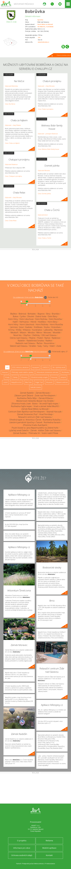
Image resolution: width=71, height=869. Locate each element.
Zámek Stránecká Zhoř (27, 414)
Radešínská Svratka (35, 340)
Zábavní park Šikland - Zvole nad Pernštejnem (34, 395)
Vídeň (52, 346)
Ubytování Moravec (44, 170)
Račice (47, 338)
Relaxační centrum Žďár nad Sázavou (35, 417)
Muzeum (49, 382)
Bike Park (28, 382)
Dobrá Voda (41, 316)
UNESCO (46, 367)
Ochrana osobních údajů (21, 855)
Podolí (40, 338)
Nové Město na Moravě (45, 24)
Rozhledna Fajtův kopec (21, 406)
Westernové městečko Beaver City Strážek (35, 401)
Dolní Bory (52, 316)
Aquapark (35, 367)
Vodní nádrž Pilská (50, 433)
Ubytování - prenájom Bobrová (48, 134)
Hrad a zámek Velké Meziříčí (46, 406)
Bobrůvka (35, 11)
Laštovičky (48, 329)
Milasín (23, 332)
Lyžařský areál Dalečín (19, 430)
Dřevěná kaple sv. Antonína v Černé (25, 419)
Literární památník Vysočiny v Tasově (25, 422)
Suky (40, 346)
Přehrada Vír (34, 433)
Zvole (58, 346)
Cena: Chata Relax (10, 221)
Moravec (47, 332)
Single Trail (39, 382)
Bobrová (22, 313)
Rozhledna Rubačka (51, 419)
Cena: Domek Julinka (44, 194)
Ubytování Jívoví (43, 215)
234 (39, 37)
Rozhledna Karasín (52, 422)
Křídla (18, 329)
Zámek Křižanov (46, 398)
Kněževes (38, 327)
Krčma (11, 329)
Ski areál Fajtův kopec (48, 403)
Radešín (21, 340)
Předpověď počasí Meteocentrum (33, 864)
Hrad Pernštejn (46, 414)
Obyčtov (26, 335)
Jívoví (21, 327)
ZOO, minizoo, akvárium (20, 367)
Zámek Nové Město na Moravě (34, 409)
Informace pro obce (21, 848)
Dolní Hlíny (13, 319)
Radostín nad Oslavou (25, 343)
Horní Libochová (27, 324)
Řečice (39, 343)
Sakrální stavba (35, 387)
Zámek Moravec (43, 392)
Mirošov (31, 332)
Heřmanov (24, 321)
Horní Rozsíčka (56, 324)
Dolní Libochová (26, 319)
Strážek (32, 346)
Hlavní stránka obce (64, 55)
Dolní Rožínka (41, 319)
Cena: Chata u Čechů (44, 238)
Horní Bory (52, 321)
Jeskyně (63, 377)
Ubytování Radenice (11, 164)
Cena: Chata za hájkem (12, 143)
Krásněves (56, 327)
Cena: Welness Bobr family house (48, 149)
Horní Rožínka (42, 324)
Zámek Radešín (27, 392)
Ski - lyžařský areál (59, 367)
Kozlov (47, 327)
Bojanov (41, 313)
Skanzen (5, 372)
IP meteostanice (49, 864)
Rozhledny (65, 372)
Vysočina (40, 20)
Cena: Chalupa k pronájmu (13, 176)
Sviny (45, 346)
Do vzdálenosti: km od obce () (25, 351)
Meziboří (14, 332)
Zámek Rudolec (20, 433)
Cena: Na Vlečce (10, 104)
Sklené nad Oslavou (19, 346)
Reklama (49, 840)
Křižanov (27, 329)
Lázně (5, 382)
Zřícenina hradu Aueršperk (35, 425)
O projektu (21, 840)
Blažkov (13, 313)
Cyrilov (23, 316)
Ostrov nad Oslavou (18, 338)
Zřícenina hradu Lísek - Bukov (24, 403)
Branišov (55, 313)
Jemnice (14, 327)
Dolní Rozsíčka (55, 319)
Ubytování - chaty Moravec (13, 197)
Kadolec (28, 327)
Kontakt (49, 855)
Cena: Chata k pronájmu (45, 109)
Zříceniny (24, 377)
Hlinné (33, 321)
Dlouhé (30, 316)
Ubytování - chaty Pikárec (13, 125)
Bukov (15, 316)
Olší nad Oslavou (48, 335)
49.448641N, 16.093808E (45, 27)
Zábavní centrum (62, 382)
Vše (7, 367)
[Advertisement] (35, 265)
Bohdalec (32, 313)
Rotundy (54, 377)
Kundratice (37, 329)
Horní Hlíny (13, 324)
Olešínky (36, 335)
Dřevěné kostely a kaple (39, 377)
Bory (48, 313)
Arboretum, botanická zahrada (47, 372)
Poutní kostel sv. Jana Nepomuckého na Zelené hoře (35, 427)
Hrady (7, 377)
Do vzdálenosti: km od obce (28, 297)
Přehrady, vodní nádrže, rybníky (22, 372)
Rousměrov (49, 343)
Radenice (56, 338)
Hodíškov (42, 321)
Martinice (58, 329)
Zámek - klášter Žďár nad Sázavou (45, 430)
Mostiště (56, 332)
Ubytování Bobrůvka (11, 86)
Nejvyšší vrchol (16, 382)
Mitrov (39, 332)
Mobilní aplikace (49, 848)
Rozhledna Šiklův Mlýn (27, 398)
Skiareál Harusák (53, 411)
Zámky (15, 377)
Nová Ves (17, 335)
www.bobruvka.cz (43, 42)
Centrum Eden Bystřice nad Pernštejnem (26, 411)
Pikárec (32, 338)
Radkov (49, 340)
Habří (15, 321)
